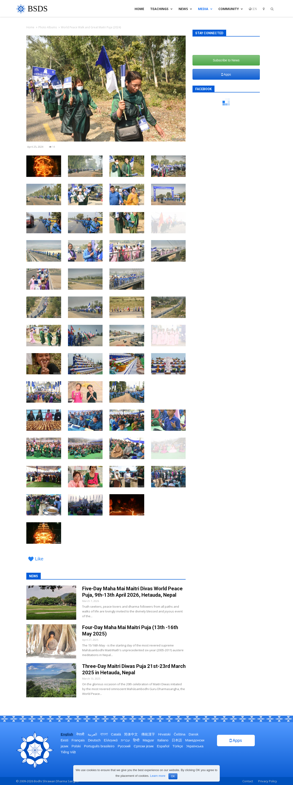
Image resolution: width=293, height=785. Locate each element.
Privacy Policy (267, 781)
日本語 (177, 740)
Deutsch (94, 740)
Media (205, 9)
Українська (194, 746)
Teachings (161, 9)
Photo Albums (47, 27)
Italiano (162, 740)
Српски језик (144, 746)
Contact (247, 781)
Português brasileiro (99, 746)
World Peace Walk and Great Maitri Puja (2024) (91, 27)
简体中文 (131, 734)
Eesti (64, 740)
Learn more (157, 775)
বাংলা (104, 734)
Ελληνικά (110, 740)
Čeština (179, 734)
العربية (92, 734)
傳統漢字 (148, 734)
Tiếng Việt (68, 752)
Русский (124, 746)
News (185, 9)
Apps (226, 74)
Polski (76, 746)
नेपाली (80, 734)
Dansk (193, 734)
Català (116, 734)
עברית (125, 740)
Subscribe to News (226, 60)
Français (78, 740)
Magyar (148, 740)
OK (173, 776)
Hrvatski (164, 734)
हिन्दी (136, 740)
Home (139, 9)
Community (230, 9)
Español (163, 746)
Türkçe (177, 746)
